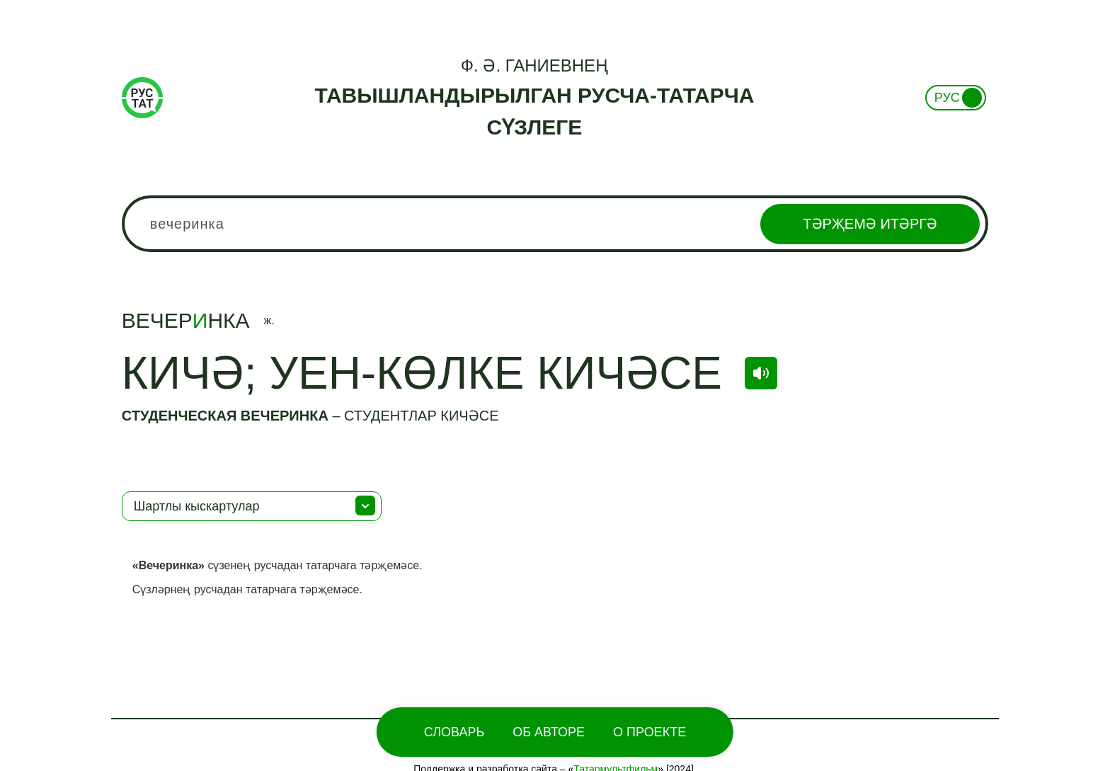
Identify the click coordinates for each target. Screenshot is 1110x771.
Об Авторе (549, 732)
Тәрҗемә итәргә (870, 224)
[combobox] (555, 223)
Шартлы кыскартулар (197, 506)
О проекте (649, 732)
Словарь (454, 732)
